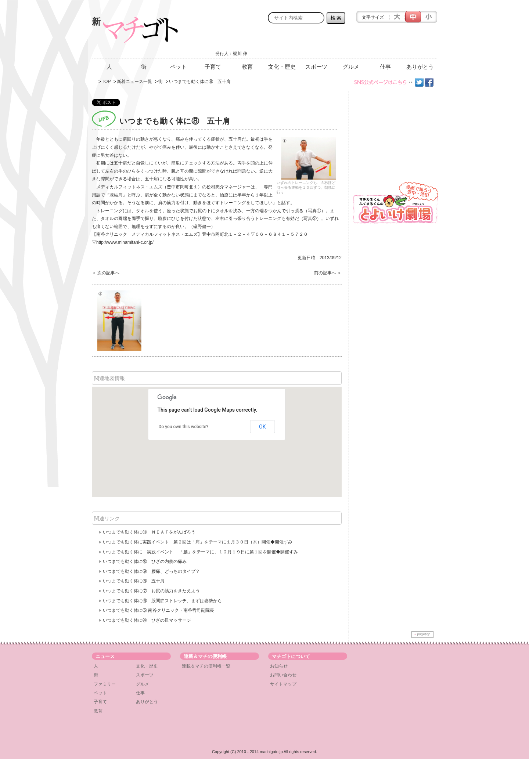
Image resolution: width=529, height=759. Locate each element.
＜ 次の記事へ (105, 272)
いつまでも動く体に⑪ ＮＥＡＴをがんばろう (149, 532)
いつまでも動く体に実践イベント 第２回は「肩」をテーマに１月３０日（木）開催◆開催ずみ (197, 542)
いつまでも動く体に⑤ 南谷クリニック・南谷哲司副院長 (158, 610)
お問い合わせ (283, 674)
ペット (178, 67)
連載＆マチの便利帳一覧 (206, 666)
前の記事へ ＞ (328, 272)
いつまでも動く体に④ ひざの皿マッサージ (147, 620)
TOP (106, 81)
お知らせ (279, 666)
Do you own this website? (184, 426)
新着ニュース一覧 (134, 81)
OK (262, 427)
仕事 (385, 67)
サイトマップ (283, 684)
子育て (213, 67)
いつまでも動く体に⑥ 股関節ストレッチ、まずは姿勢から (162, 600)
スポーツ (316, 67)
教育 (247, 67)
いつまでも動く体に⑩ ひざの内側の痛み (145, 561)
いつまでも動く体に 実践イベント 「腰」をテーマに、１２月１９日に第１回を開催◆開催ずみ (200, 551)
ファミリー (105, 684)
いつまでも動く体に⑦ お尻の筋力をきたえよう (151, 590)
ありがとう (420, 67)
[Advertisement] (351, 43)
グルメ (351, 67)
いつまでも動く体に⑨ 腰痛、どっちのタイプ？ (151, 571)
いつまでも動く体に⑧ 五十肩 (134, 580)
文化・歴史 (282, 67)
